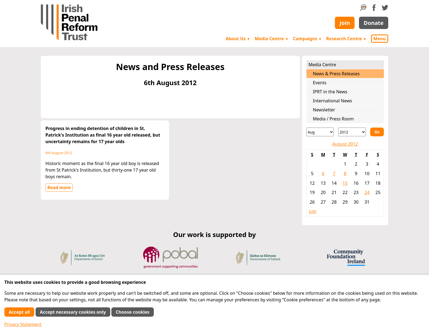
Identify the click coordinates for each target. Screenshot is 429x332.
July (313, 211)
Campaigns (307, 39)
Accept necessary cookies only (73, 312)
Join (345, 23)
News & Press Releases (336, 74)
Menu (379, 39)
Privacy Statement (23, 324)
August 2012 (345, 144)
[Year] (352, 132)
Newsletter (324, 110)
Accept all (19, 312)
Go (377, 131)
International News (332, 101)
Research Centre (346, 39)
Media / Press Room (333, 119)
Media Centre (272, 39)
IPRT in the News (330, 92)
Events (319, 83)
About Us (238, 39)
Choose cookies (132, 312)
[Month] (320, 132)
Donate (374, 23)
